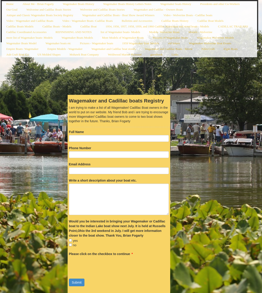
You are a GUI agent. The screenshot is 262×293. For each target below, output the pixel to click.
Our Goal (11, 9)
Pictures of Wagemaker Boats (170, 37)
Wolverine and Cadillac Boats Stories (48, 9)
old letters (174, 43)
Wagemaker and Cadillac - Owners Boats (158, 9)
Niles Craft (208, 49)
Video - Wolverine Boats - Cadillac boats (187, 15)
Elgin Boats (231, 49)
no (75, 245)
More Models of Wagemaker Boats (123, 37)
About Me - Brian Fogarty (38, 4)
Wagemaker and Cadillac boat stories (113, 49)
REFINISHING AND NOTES (74, 32)
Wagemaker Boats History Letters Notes (127, 4)
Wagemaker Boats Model (21, 43)
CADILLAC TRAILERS (233, 26)
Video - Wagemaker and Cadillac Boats (29, 20)
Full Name (76, 132)
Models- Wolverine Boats (164, 32)
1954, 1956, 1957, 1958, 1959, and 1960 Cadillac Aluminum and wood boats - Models (157, 26)
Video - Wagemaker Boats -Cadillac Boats (87, 20)
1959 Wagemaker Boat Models (140, 43)
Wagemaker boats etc (58, 43)
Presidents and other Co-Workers (220, 4)
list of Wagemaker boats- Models (120, 32)
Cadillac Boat (88, 26)
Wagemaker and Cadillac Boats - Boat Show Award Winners (118, 15)
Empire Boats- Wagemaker (22, 49)
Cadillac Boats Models (19, 26)
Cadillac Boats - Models (56, 26)
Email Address (80, 164)
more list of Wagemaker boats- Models (29, 37)
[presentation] (103, 266)
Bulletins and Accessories (137, 20)
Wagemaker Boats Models (77, 37)
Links (175, 54)
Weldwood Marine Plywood (125, 54)
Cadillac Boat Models (210, 20)
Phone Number (80, 148)
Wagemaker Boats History (78, 4)
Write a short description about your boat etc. (103, 180)
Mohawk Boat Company (84, 54)
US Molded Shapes (49, 54)
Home (10, 4)
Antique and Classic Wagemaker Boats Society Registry (39, 15)
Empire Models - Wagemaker (65, 49)
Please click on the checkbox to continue (101, 254)
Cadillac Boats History (174, 20)
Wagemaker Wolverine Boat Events (210, 43)
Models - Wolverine (200, 32)
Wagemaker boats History (175, 4)
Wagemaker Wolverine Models (215, 37)
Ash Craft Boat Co (17, 54)
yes (75, 240)
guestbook (156, 54)
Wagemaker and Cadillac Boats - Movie (169, 49)
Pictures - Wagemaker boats (96, 43)
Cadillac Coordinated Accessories (26, 32)
